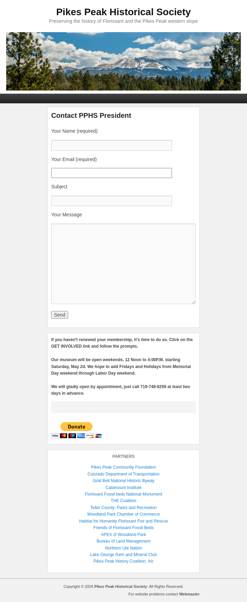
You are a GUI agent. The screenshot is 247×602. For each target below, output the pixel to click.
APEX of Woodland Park (123, 534)
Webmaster (189, 594)
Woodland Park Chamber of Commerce (123, 514)
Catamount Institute (123, 487)
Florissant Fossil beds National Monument (123, 494)
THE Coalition (123, 500)
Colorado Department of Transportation (123, 474)
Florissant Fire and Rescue (143, 521)
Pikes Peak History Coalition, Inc (123, 561)
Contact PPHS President (91, 115)
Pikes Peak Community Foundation (123, 467)
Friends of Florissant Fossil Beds (123, 527)
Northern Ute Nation (123, 548)
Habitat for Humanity (98, 521)
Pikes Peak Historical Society (123, 12)
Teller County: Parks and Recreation (123, 507)
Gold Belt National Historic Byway (124, 480)
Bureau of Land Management (123, 541)
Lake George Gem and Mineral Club (123, 554)
